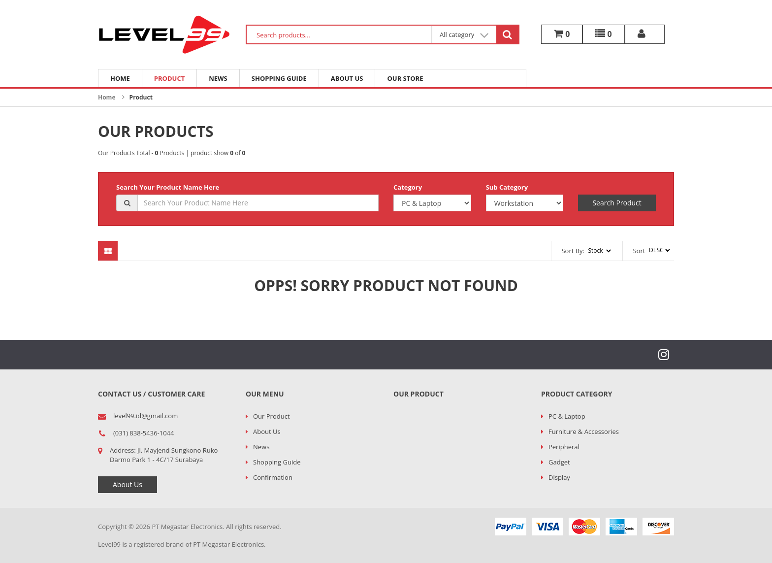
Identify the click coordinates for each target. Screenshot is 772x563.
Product (169, 78)
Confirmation (272, 477)
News (218, 78)
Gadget (559, 462)
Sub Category (507, 187)
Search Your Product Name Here (167, 187)
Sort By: (572, 250)
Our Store (405, 78)
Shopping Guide (279, 78)
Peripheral (563, 446)
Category (407, 187)
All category (464, 34)
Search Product (616, 202)
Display (559, 477)
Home (120, 78)
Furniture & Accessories (583, 431)
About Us (347, 78)
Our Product (271, 416)
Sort (639, 250)
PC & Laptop (566, 416)
